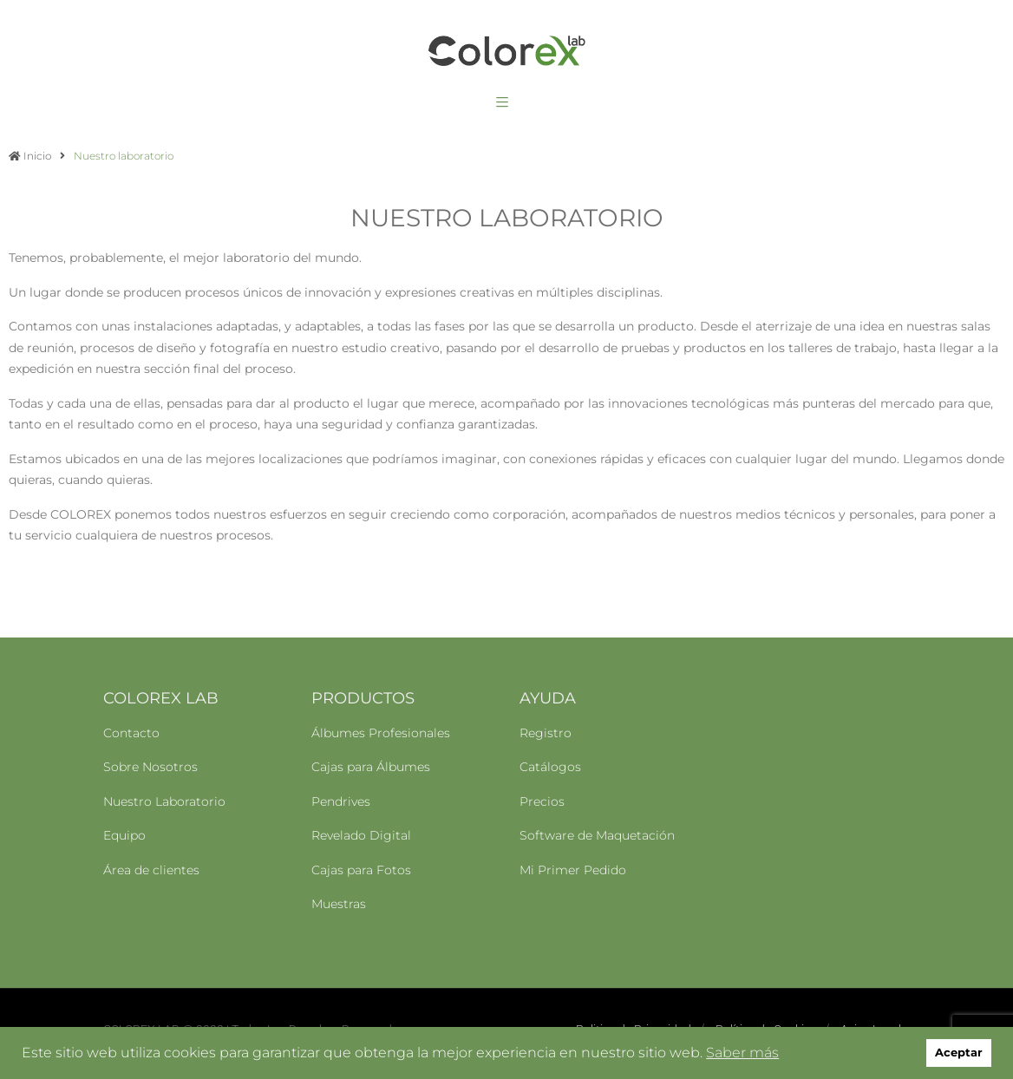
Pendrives (340, 801)
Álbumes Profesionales (380, 733)
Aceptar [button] (959, 1052)
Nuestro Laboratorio (164, 801)
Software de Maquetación (597, 835)
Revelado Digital (361, 835)
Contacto (131, 733)
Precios (542, 801)
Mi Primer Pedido (573, 870)
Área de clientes (151, 870)
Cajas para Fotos (361, 870)
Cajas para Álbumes (370, 767)
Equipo (124, 835)
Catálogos (550, 767)
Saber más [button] (742, 1052)
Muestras (338, 904)
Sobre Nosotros (150, 767)
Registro (546, 733)
